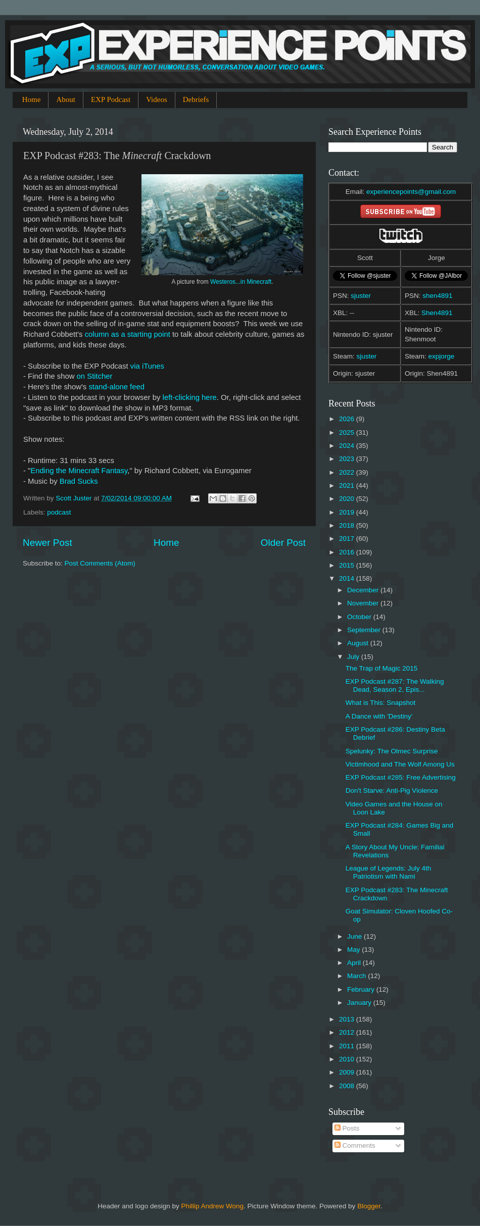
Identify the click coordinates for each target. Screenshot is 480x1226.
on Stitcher (95, 376)
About (65, 99)
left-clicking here (190, 397)
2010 (347, 1059)
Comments (354, 1145)
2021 (347, 485)
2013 (347, 1019)
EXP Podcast (110, 99)
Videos (156, 99)
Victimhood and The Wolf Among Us (400, 764)
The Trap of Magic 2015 (382, 668)
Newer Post (47, 542)
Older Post (283, 542)
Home (31, 99)
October (360, 617)
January (360, 1002)
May (354, 949)
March (357, 976)
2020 (347, 498)
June (355, 936)
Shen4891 (437, 313)
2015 (347, 565)
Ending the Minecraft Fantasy (78, 471)
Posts (347, 1128)
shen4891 (437, 295)
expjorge (441, 356)
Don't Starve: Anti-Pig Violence (392, 790)
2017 (347, 538)
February (361, 989)
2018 (347, 525)
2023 (347, 459)
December (363, 590)
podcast (59, 512)
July (354, 656)
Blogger (368, 1206)
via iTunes (147, 366)
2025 (347, 432)
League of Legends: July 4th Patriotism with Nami (388, 872)
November (363, 603)
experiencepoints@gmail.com (411, 191)
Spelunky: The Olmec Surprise (392, 751)
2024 (347, 445)
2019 (347, 512)
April (355, 962)
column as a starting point (127, 334)
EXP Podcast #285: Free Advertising (401, 777)
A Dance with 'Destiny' (379, 716)
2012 (347, 1032)
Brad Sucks (79, 481)
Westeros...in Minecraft (240, 281)
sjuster (361, 295)
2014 (347, 578)
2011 (347, 1046)
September (364, 630)
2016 (347, 552)
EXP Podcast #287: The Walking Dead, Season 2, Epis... (395, 685)
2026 (347, 419)
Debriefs (196, 99)
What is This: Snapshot (381, 702)
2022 (347, 472)
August (358, 643)
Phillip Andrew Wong (212, 1206)
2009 (347, 1072)
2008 (347, 1086)
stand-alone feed (116, 387)
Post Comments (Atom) (100, 563)
